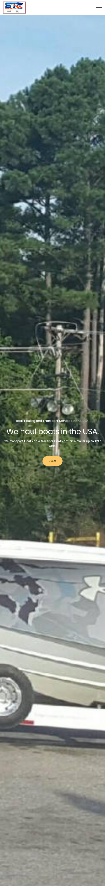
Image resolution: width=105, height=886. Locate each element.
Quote (52, 461)
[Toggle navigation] (99, 8)
